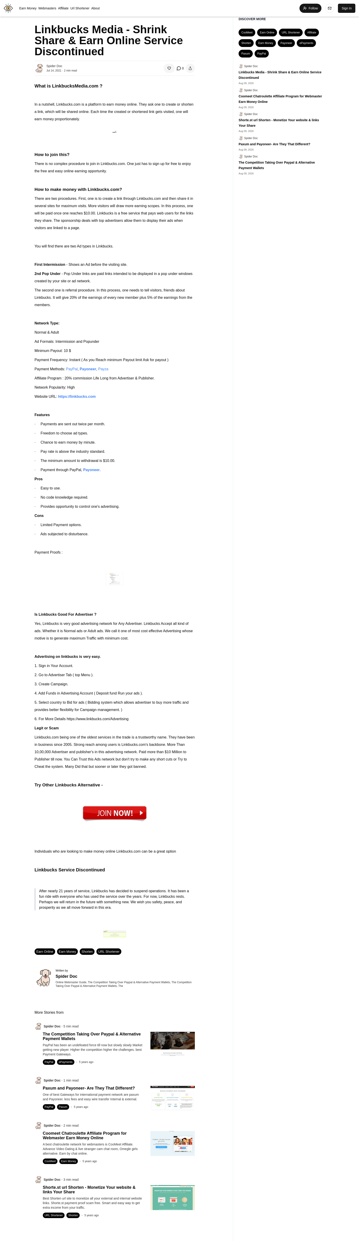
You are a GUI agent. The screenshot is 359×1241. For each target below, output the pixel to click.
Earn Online (44, 951)
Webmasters (47, 8)
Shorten (87, 951)
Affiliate (63, 8)
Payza (103, 369)
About (95, 8)
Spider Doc (251, 66)
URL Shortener (109, 951)
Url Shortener (79, 8)
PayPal (72, 369)
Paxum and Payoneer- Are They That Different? (274, 144)
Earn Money (27, 8)
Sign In (347, 8)
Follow (310, 8)
